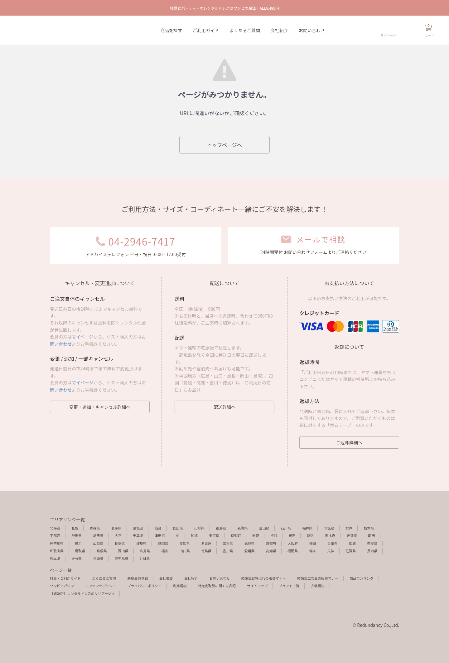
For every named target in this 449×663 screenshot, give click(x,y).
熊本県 (55, 558)
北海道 (55, 527)
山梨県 (98, 543)
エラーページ (40, 30)
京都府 (271, 543)
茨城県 (329, 527)
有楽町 (236, 535)
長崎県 (372, 550)
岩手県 (116, 527)
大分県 (76, 558)
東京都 (214, 535)
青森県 (95, 527)
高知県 (271, 550)
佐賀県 (350, 550)
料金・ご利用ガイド (65, 578)
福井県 (307, 527)
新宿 (310, 535)
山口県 (185, 550)
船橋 (194, 535)
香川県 (228, 550)
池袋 (255, 535)
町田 (371, 535)
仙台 (157, 527)
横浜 (78, 543)
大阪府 (292, 543)
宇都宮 (55, 535)
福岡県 (292, 550)
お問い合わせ (312, 30)
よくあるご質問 (244, 30)
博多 (312, 550)
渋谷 (273, 535)
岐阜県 (141, 543)
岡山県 (123, 550)
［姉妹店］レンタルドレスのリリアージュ (82, 593)
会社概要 (166, 578)
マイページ (83, 337)
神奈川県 (57, 543)
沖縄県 (145, 558)
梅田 (312, 543)
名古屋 (206, 543)
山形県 (199, 527)
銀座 (291, 535)
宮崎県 (98, 558)
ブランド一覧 (289, 585)
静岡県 (163, 543)
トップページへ (224, 145)
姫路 (352, 543)
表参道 (351, 535)
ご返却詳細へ (349, 442)
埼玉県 (98, 535)
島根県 (102, 550)
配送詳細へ (224, 407)
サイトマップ (257, 585)
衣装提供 (318, 585)
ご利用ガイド (206, 30)
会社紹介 (279, 30)
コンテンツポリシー (100, 585)
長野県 (120, 543)
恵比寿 (330, 535)
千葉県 (138, 535)
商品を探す (171, 30)
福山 (164, 550)
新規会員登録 (138, 578)
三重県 (228, 543)
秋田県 (178, 527)
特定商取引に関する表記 (217, 585)
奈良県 (372, 543)
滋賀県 (249, 543)
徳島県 (206, 550)
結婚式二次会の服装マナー (317, 578)
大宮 (118, 535)
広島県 (145, 550)
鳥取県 (80, 550)
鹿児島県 (121, 558)
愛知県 (185, 543)
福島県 (221, 527)
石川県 (286, 527)
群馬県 (76, 535)
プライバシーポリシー (145, 585)
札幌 (74, 527)
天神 (330, 550)
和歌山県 (57, 550)
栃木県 (369, 527)
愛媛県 (249, 550)
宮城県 (138, 527)
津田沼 (159, 535)
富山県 (264, 527)
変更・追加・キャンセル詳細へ (99, 407)
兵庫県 (332, 543)
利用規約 (180, 585)
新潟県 (243, 527)
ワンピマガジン (62, 585)
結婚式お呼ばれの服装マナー (263, 578)
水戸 (348, 527)
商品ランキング (362, 578)
